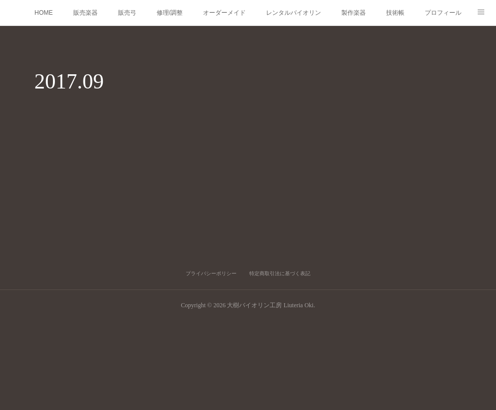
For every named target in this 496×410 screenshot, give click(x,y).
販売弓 (127, 12)
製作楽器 (353, 12)
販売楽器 (85, 12)
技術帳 (395, 12)
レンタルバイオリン (293, 12)
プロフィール (443, 12)
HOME (44, 12)
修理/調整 (170, 12)
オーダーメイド (224, 12)
